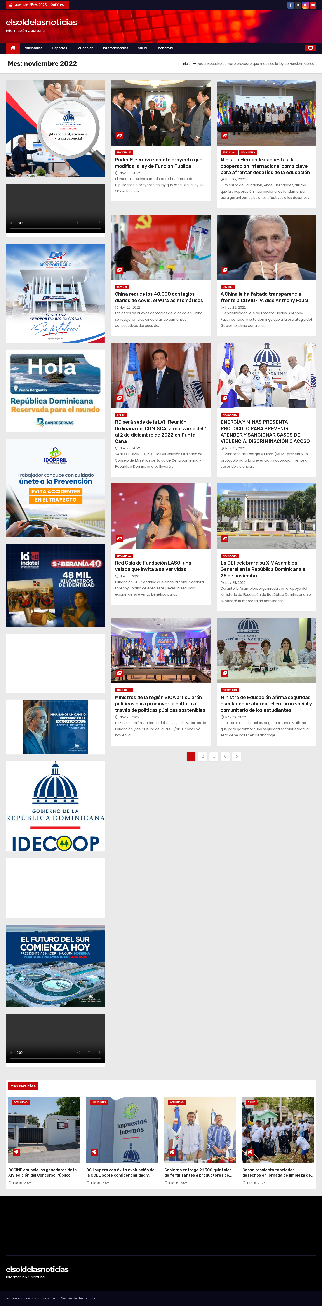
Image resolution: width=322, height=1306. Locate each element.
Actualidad (20, 1102)
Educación (85, 48)
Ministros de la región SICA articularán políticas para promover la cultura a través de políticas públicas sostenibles (160, 703)
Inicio (187, 63)
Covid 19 (122, 287)
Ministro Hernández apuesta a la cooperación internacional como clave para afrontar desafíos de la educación (265, 166)
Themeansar (87, 1298)
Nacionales (33, 48)
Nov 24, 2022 (235, 717)
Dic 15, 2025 (256, 1183)
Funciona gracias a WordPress (28, 1298)
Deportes (59, 48)
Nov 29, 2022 (235, 179)
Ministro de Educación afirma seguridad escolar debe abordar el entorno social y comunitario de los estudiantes (266, 703)
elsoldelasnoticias (41, 22)
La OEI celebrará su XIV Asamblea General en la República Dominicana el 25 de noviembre (263, 569)
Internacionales (116, 48)
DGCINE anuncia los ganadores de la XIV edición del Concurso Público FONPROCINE (42, 1175)
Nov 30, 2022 (130, 173)
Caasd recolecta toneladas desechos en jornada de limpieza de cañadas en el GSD (276, 1175)
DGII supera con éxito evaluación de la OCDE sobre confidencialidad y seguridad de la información (120, 1175)
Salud (142, 48)
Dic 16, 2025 (22, 1183)
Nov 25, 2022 (130, 576)
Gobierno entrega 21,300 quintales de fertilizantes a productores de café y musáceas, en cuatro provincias (198, 1178)
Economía (165, 48)
